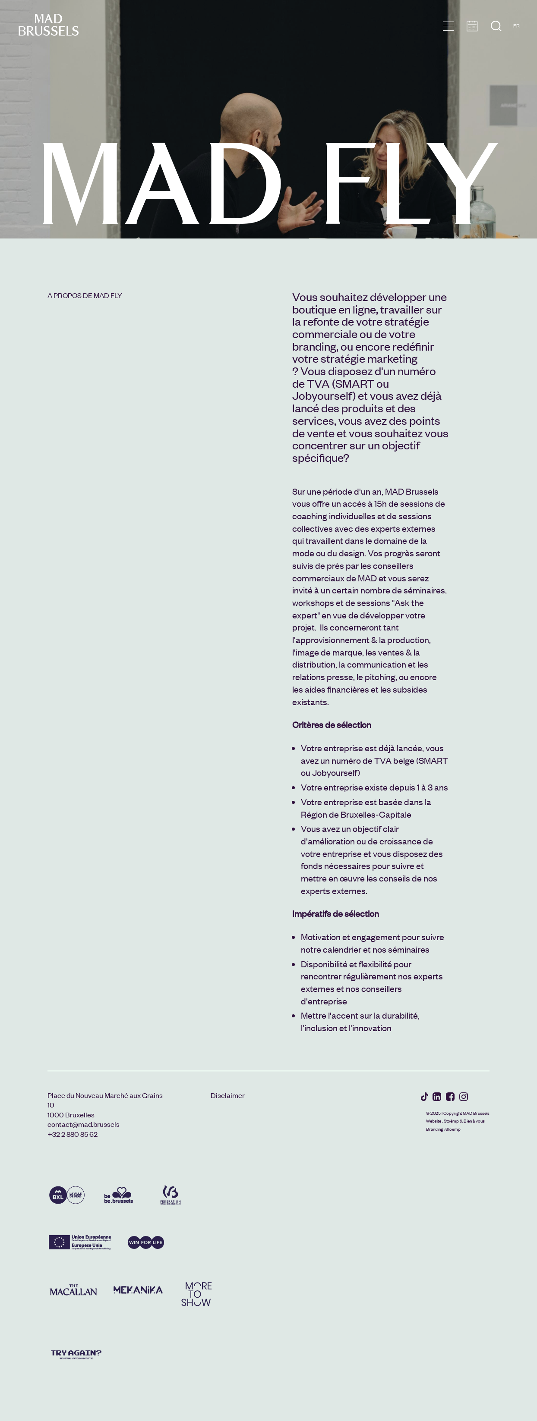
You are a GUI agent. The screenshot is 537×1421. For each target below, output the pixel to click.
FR (516, 25)
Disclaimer (228, 1095)
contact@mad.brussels (83, 1124)
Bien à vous (474, 1120)
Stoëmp (451, 1120)
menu (448, 26)
